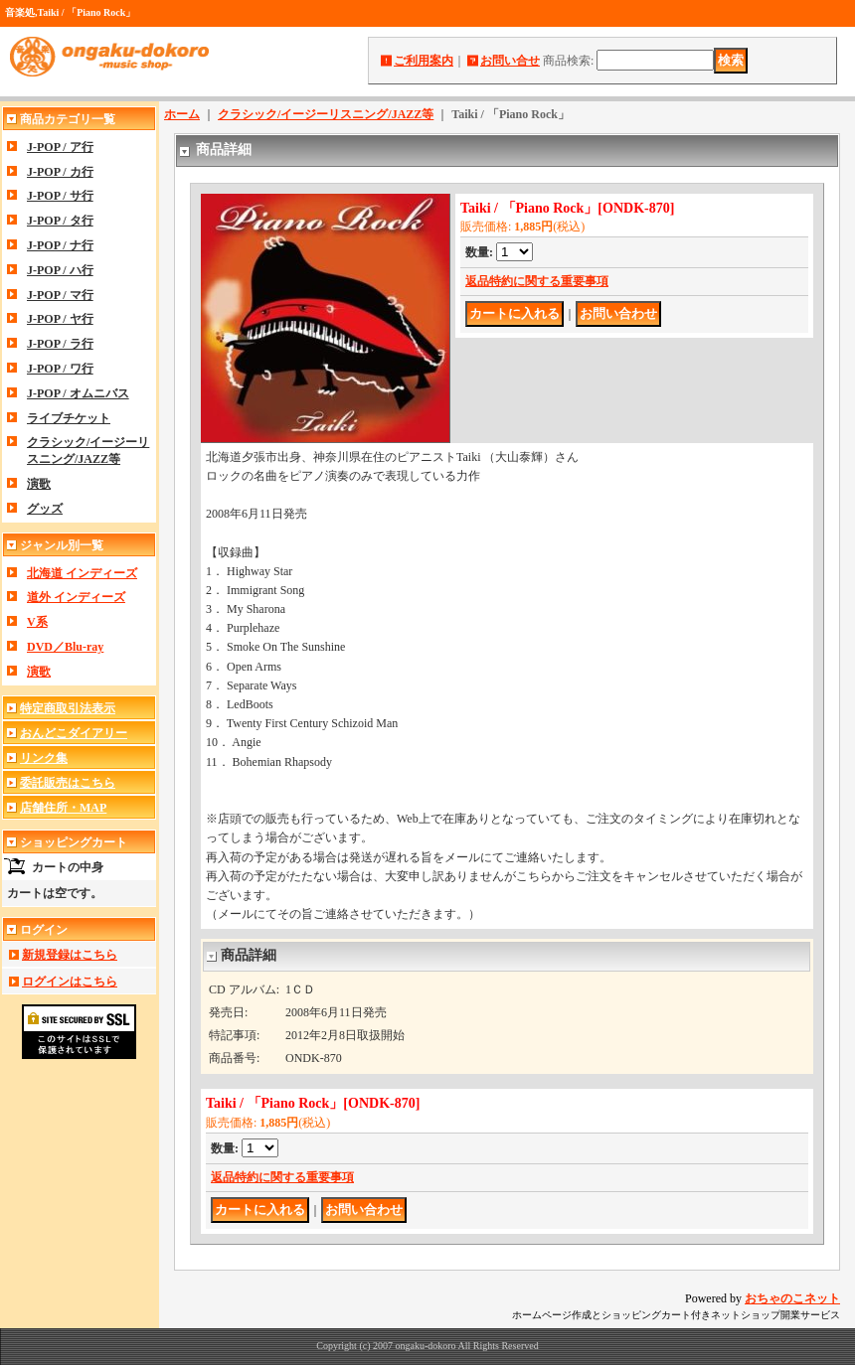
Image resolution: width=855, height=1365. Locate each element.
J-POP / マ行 (60, 295)
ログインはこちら (69, 981)
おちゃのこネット (792, 1298)
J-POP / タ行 (60, 221)
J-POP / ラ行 (60, 344)
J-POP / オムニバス (78, 393)
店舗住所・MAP (63, 808)
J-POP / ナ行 (60, 245)
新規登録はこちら (69, 955)
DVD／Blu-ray (65, 647)
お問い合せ (510, 61)
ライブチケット (68, 418)
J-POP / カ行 (60, 172)
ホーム (182, 114)
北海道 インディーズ (82, 573)
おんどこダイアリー (73, 733)
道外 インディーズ (76, 597)
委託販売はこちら (67, 783)
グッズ (45, 509)
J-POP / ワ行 (60, 369)
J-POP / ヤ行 (60, 319)
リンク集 (44, 758)
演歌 (39, 484)
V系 (37, 622)
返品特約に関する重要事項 (536, 281)
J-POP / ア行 (60, 147)
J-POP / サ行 (60, 196)
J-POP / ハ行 (60, 270)
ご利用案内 (423, 61)
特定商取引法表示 (67, 708)
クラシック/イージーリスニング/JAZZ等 (325, 114)
